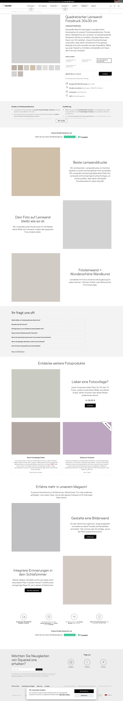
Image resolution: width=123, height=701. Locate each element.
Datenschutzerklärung (17, 676)
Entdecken (90, 405)
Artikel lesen (90, 537)
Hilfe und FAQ (15, 686)
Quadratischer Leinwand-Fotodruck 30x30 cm (84, 18)
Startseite (14, 11)
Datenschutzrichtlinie (69, 686)
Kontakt (47, 686)
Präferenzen (84, 695)
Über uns (39, 686)
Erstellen (105, 74)
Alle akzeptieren (84, 691)
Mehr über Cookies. (64, 694)
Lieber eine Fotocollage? (90, 381)
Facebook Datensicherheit (104, 686)
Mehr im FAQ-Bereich (18, 351)
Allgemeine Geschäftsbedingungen (87, 686)
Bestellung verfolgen (28, 686)
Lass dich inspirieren (33, 590)
